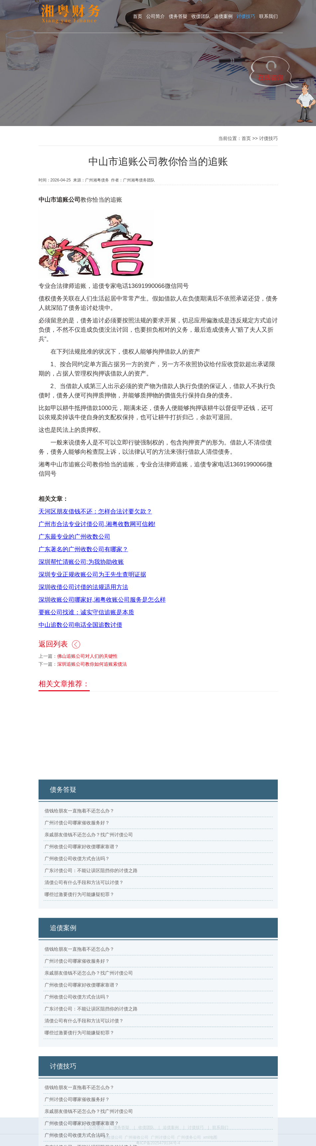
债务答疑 (178, 16)
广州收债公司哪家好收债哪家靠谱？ (81, 980)
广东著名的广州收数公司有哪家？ (83, 563)
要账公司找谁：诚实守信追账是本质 (86, 626)
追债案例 (223, 16)
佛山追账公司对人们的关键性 (87, 669)
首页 (137, 16)
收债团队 (200, 16)
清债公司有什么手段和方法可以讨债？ (84, 1016)
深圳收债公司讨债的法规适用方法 (83, 600)
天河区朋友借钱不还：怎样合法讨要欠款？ (95, 525)
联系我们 (268, 16)
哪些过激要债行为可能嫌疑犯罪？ (79, 1028)
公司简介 (155, 16)
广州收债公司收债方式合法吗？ (77, 992)
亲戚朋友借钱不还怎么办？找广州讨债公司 (88, 968)
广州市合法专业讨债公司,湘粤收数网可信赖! (97, 537)
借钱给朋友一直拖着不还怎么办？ (79, 944)
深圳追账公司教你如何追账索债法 (92, 677)
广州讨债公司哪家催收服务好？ (77, 956)
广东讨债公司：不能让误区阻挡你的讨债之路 (91, 1004)
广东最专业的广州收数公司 (74, 550)
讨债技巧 (246, 16)
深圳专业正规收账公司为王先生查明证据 (92, 588)
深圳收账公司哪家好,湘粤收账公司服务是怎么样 (102, 613)
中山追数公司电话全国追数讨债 (80, 638)
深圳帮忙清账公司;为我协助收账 (81, 575)
